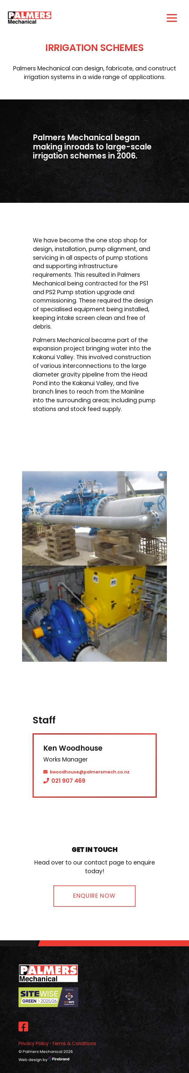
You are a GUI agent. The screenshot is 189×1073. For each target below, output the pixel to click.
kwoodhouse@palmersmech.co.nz (86, 772)
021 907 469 (64, 781)
